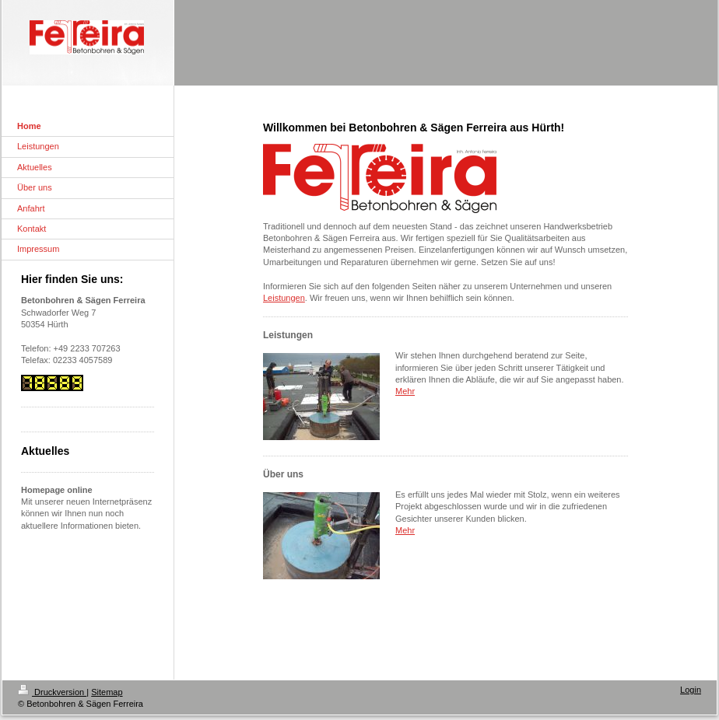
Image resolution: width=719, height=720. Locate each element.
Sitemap (106, 692)
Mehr (405, 391)
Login (690, 689)
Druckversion (52, 692)
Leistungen (284, 297)
